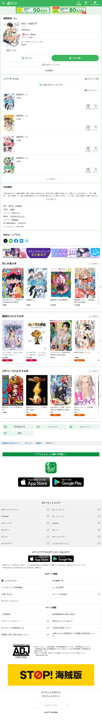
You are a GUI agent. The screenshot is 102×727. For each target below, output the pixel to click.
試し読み (13, 50)
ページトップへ (51, 705)
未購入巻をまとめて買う (53, 85)
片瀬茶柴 (31, 23)
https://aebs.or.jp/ (42, 655)
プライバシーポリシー (10, 621)
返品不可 (24, 44)
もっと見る (93, 264)
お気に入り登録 (93, 79)
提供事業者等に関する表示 (63, 614)
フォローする (36, 23)
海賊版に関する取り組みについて (15, 635)
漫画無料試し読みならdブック (11, 443)
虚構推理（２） (22, 116)
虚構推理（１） (22, 94)
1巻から (87, 90)
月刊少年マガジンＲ (17, 216)
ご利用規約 (6, 614)
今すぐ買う (77, 58)
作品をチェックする (53, 65)
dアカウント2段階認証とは (12, 628)
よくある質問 (57, 587)
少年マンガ (16, 213)
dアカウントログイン (10, 601)
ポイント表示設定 (59, 594)
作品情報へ (49, 70)
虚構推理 (15, 220)
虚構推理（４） (22, 158)
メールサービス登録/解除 (11, 587)
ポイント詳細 (27, 37)
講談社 (12, 209)
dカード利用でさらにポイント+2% (31, 41)
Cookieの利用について (61, 628)
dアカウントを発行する (51, 692)
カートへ (29, 58)
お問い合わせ (6, 594)
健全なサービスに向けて (62, 621)
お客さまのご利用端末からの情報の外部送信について (73, 634)
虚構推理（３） (22, 137)
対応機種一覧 (57, 581)
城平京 (23, 23)
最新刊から (95, 90)
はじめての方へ (9, 580)
